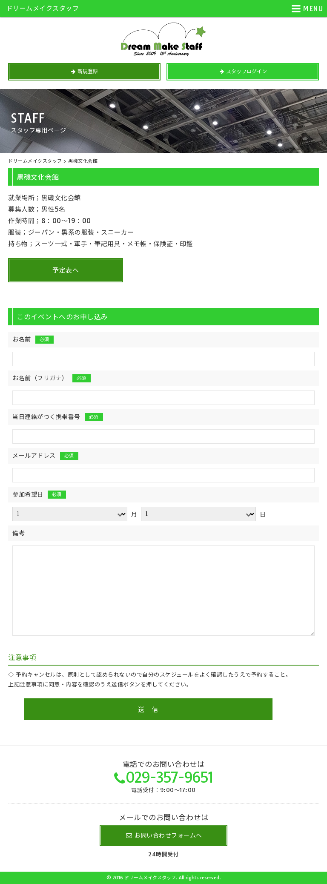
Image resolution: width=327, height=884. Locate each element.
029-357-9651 (169, 777)
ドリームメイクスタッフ (42, 8)
